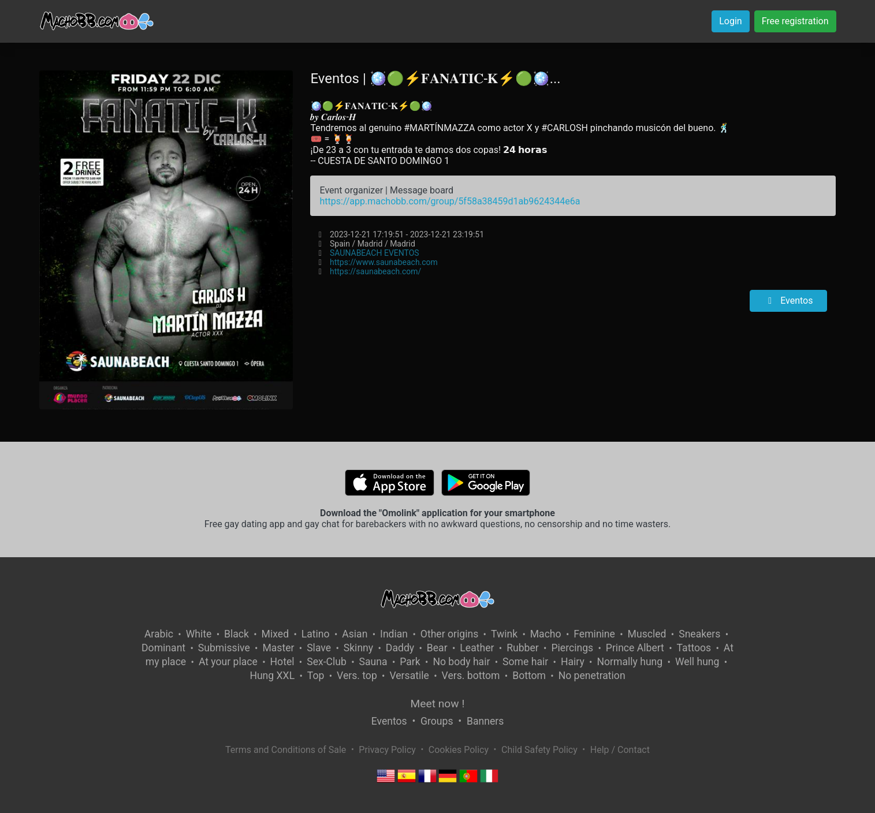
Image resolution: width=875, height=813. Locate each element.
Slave (319, 648)
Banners (485, 721)
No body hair (461, 661)
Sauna (373, 661)
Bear (437, 648)
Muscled (647, 634)
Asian (354, 634)
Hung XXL (272, 675)
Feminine (594, 634)
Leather (477, 648)
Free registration (795, 21)
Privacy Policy (387, 749)
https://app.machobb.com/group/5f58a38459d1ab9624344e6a (449, 201)
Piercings (572, 648)
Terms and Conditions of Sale (285, 749)
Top (316, 675)
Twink (504, 634)
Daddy (400, 648)
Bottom (529, 675)
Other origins (449, 634)
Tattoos (694, 648)
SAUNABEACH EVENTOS (374, 253)
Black (236, 634)
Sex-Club (327, 661)
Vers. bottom (471, 675)
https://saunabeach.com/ (375, 271)
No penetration (591, 675)
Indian (394, 634)
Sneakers (699, 634)
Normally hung (629, 661)
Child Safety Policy (539, 749)
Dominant (163, 648)
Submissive (224, 648)
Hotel (282, 661)
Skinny (358, 648)
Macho (545, 634)
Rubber (523, 648)
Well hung (697, 661)
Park (410, 661)
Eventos (788, 300)
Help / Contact (620, 749)
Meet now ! (438, 703)
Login (730, 21)
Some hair (525, 661)
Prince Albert (635, 648)
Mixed (275, 634)
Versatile (409, 675)
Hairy (572, 661)
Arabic (158, 634)
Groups (436, 721)
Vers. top (357, 675)
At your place (228, 661)
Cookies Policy (459, 749)
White (199, 634)
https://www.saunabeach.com (384, 262)
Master (278, 648)
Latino (315, 634)
